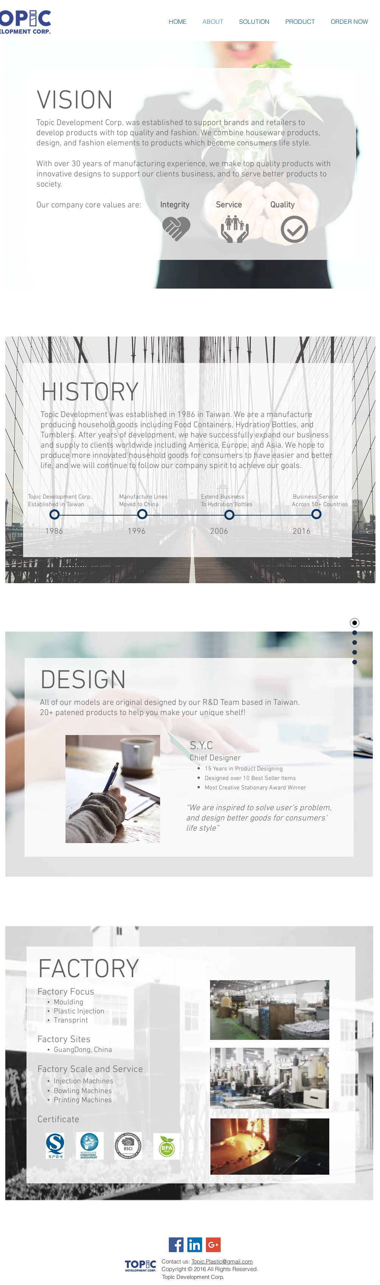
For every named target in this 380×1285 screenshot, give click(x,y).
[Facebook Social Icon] (176, 1244)
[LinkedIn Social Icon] (194, 1244)
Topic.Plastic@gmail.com (222, 1261)
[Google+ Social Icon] (213, 1244)
